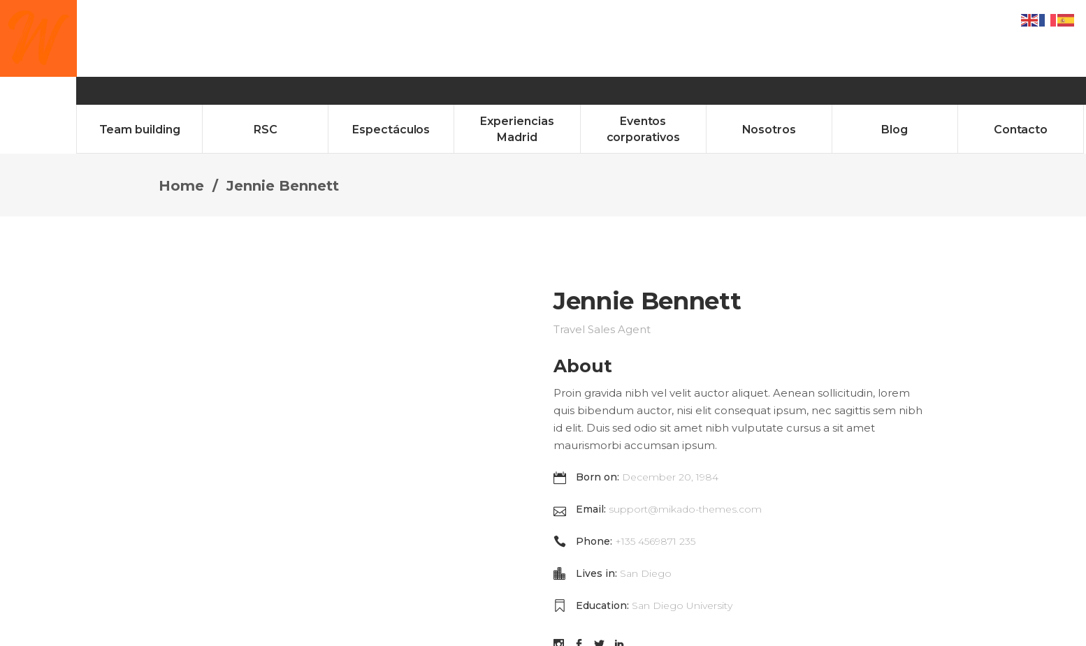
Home (181, 109)
